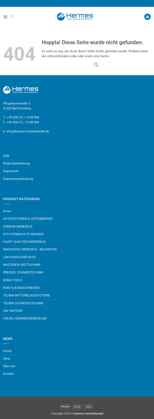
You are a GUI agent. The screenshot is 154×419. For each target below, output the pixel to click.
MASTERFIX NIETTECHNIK (21, 265)
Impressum (11, 171)
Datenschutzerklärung (18, 179)
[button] (5, 17)
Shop (6, 358)
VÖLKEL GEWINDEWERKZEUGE (25, 318)
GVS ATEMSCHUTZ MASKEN (23, 234)
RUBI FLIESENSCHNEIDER (21, 288)
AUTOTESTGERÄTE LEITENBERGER (27, 219)
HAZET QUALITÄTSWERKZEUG (24, 242)
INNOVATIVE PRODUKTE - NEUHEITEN (30, 249)
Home (7, 351)
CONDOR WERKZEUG (17, 226)
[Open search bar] (12, 16)
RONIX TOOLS (12, 280)
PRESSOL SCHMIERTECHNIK (23, 272)
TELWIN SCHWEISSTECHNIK (23, 303)
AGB (6, 156)
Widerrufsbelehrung (16, 163)
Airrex (7, 211)
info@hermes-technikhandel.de (28, 131)
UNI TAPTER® (13, 311)
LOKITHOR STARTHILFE (19, 257)
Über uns (9, 366)
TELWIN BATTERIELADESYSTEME (26, 295)
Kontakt (8, 374)
